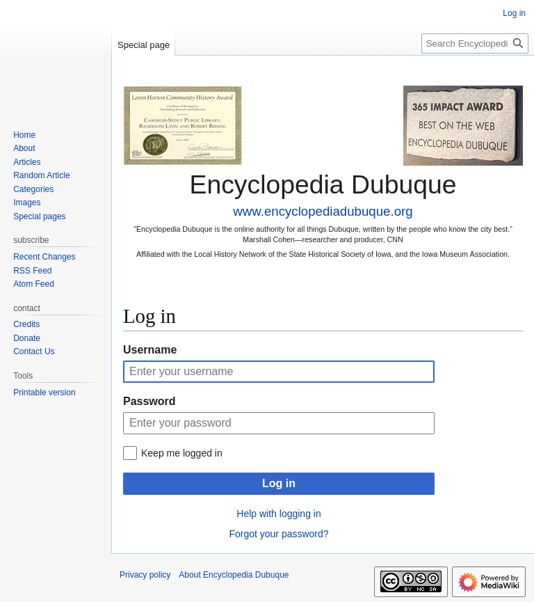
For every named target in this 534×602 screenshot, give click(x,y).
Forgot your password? (278, 533)
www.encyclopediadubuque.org (322, 211)
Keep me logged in (181, 453)
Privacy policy (145, 575)
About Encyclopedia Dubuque (234, 575)
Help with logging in (278, 513)
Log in (279, 483)
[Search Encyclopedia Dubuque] (474, 43)
